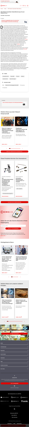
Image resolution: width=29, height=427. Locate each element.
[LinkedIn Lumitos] (14, 408)
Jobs (1, 361)
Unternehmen (3, 346)
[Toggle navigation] (27, 5)
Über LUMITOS (14, 415)
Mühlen (18, 44)
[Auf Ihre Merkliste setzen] (25, 5)
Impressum (9, 423)
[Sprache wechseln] (24, 5)
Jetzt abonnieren (14, 383)
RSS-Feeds (3, 368)
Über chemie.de (14, 417)
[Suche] (20, 5)
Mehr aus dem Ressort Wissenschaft (14, 151)
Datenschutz (19, 423)
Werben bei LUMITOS (14, 413)
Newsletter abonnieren (13, 228)
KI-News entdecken (14, 333)
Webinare (3, 357)
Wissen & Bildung (4, 365)
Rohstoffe (25, 49)
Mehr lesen (4, 235)
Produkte (3, 350)
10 (17, 321)
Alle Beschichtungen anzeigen (14, 202)
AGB (14, 423)
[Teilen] (22, 5)
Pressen (26, 39)
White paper (3, 354)
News (2, 343)
